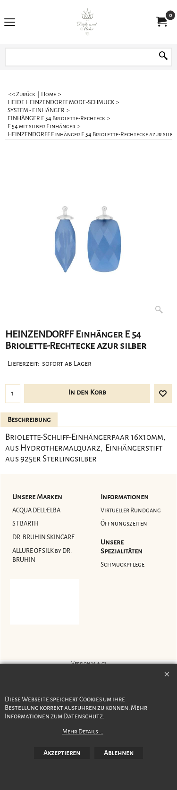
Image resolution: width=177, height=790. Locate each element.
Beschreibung (29, 419)
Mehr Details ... (82, 731)
